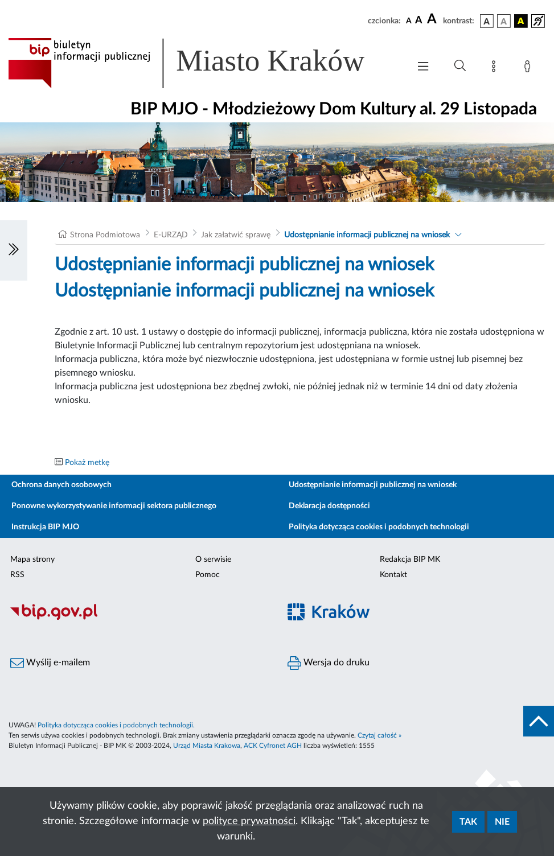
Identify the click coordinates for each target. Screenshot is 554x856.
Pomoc (207, 575)
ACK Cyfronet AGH (273, 745)
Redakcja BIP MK (410, 559)
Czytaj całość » (379, 735)
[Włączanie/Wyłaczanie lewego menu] (13, 250)
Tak (468, 821)
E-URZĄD (171, 235)
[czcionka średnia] (419, 20)
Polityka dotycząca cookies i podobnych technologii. (116, 725)
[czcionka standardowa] (409, 20)
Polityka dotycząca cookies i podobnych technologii (379, 527)
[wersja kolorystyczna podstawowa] (486, 21)
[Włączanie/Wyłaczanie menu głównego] (423, 67)
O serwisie (213, 559)
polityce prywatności (249, 821)
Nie (502, 821)
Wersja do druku (329, 663)
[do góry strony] (538, 721)
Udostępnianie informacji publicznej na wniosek (367, 235)
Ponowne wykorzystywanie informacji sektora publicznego (113, 506)
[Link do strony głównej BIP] (203, 63)
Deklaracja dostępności (329, 506)
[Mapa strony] (495, 68)
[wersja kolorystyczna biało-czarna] (503, 21)
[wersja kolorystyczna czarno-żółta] (521, 21)
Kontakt (393, 575)
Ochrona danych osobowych (61, 485)
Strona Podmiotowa (105, 235)
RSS (17, 575)
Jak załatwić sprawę (235, 235)
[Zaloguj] (529, 68)
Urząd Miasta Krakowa (206, 745)
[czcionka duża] (433, 19)
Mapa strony (32, 559)
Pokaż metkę (87, 463)
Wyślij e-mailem (50, 663)
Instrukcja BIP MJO (45, 527)
